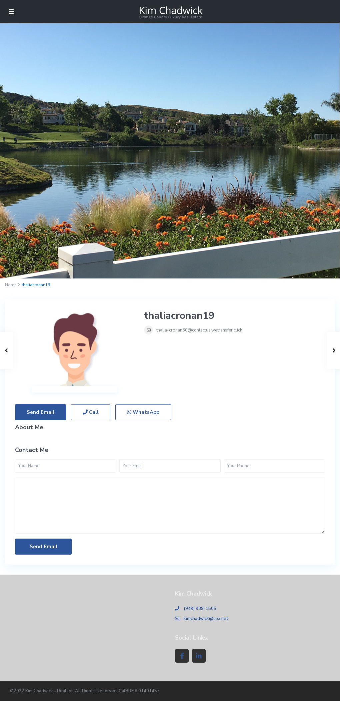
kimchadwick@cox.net (206, 619)
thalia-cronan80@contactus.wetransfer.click (199, 330)
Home (10, 284)
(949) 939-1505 (200, 609)
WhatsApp (143, 412)
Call (91, 412)
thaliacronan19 (179, 315)
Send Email (40, 412)
